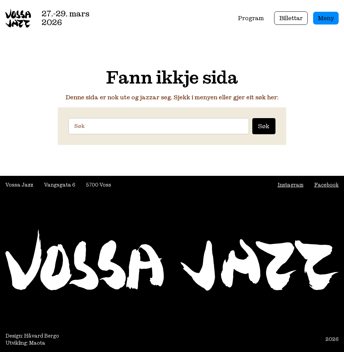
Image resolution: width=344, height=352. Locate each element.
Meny (326, 17)
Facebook (326, 185)
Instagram (290, 185)
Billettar (291, 17)
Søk (263, 126)
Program (251, 17)
